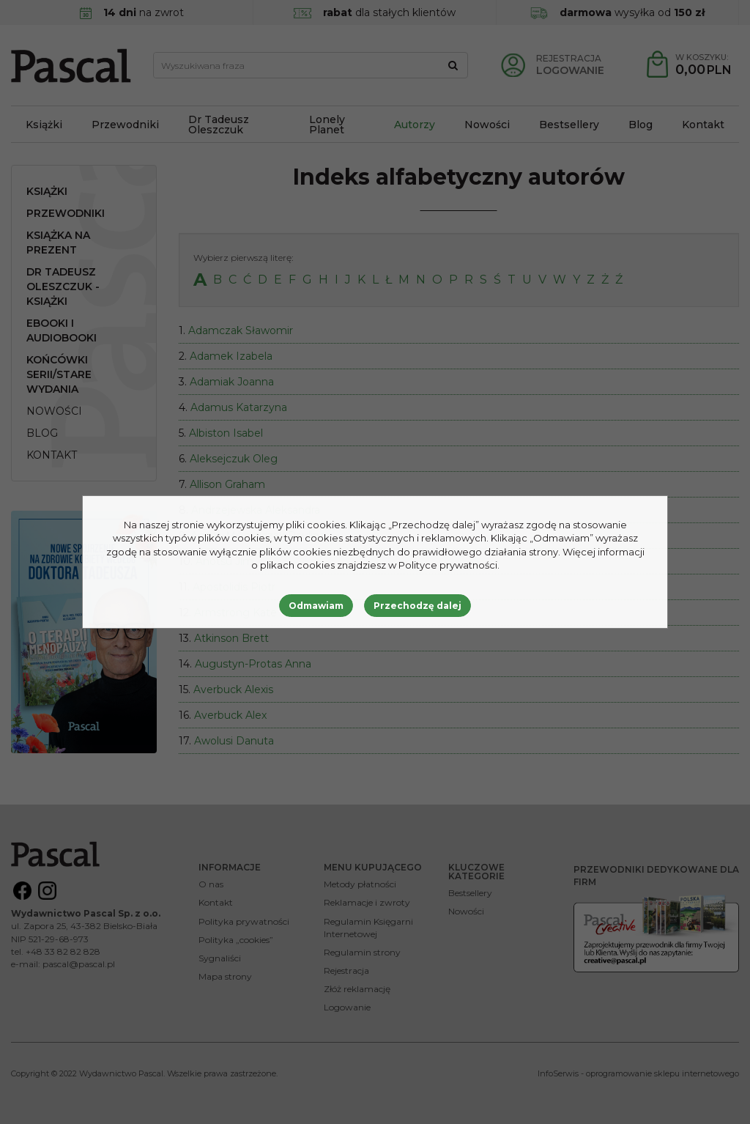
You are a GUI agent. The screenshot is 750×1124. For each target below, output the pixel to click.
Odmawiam (316, 605)
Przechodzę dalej (417, 605)
